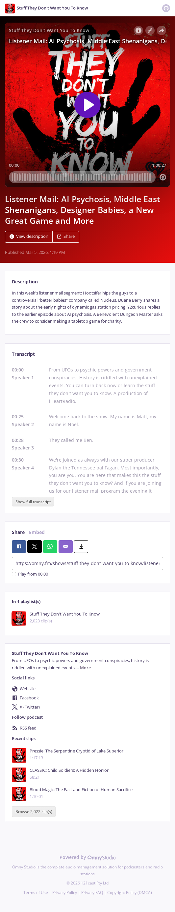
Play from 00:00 (30, 574)
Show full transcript (33, 501)
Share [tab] (18, 532)
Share (66, 236)
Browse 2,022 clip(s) (33, 811)
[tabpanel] (87, 307)
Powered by (88, 857)
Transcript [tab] (23, 354)
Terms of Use (35, 892)
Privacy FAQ (92, 892)
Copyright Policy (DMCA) (129, 892)
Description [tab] (25, 281)
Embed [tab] (37, 532)
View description (29, 236)
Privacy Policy (64, 892)
